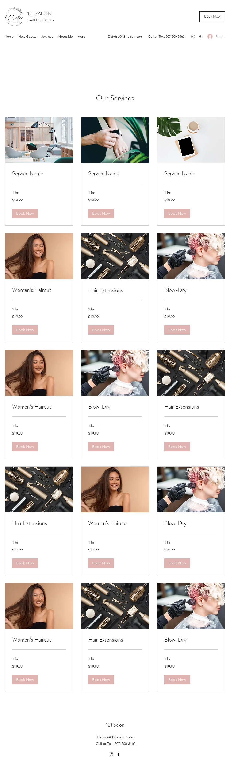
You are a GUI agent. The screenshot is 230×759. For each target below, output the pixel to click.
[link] (39, 173)
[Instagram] (193, 36)
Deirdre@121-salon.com (125, 36)
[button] (25, 213)
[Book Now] (212, 16)
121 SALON (39, 13)
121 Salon (115, 724)
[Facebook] (200, 36)
